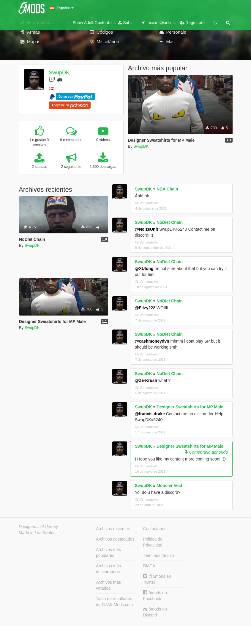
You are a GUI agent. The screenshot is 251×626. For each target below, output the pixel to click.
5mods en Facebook (155, 595)
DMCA (149, 565)
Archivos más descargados (108, 568)
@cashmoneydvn (152, 341)
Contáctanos (154, 528)
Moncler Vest (169, 485)
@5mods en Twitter (157, 579)
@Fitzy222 (145, 307)
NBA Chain (167, 189)
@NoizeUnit (146, 229)
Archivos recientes (113, 528)
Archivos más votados (108, 585)
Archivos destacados (115, 539)
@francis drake (150, 413)
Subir (125, 22)
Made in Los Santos (37, 532)
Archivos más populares (108, 552)
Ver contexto (146, 203)
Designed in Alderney (38, 526)
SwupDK (59, 73)
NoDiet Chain (170, 222)
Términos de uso (158, 555)
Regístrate (192, 22)
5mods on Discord (155, 612)
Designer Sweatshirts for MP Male (190, 407)
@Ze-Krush (146, 380)
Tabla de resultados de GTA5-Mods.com (114, 601)
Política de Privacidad (152, 542)
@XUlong (144, 268)
